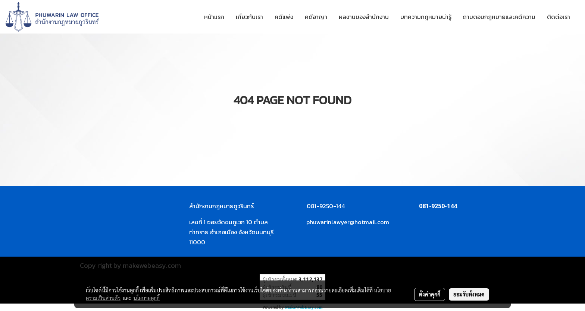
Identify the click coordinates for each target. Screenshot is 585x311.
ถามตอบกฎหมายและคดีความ (499, 16)
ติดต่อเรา (558, 16)
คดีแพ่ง (284, 16)
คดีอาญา (316, 16)
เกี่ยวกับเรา (249, 16)
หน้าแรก (214, 16)
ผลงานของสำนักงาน (364, 16)
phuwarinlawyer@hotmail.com (347, 222)
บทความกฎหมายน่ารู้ (425, 16)
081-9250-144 (438, 206)
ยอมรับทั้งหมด (469, 294)
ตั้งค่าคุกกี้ (429, 294)
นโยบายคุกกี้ (147, 298)
